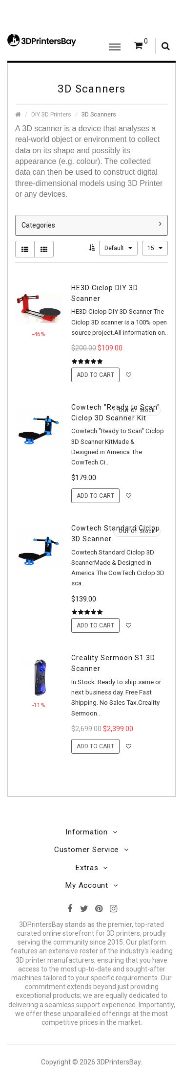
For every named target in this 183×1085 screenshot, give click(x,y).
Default (118, 248)
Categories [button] (91, 224)
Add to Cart (95, 374)
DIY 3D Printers (51, 114)
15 (155, 248)
